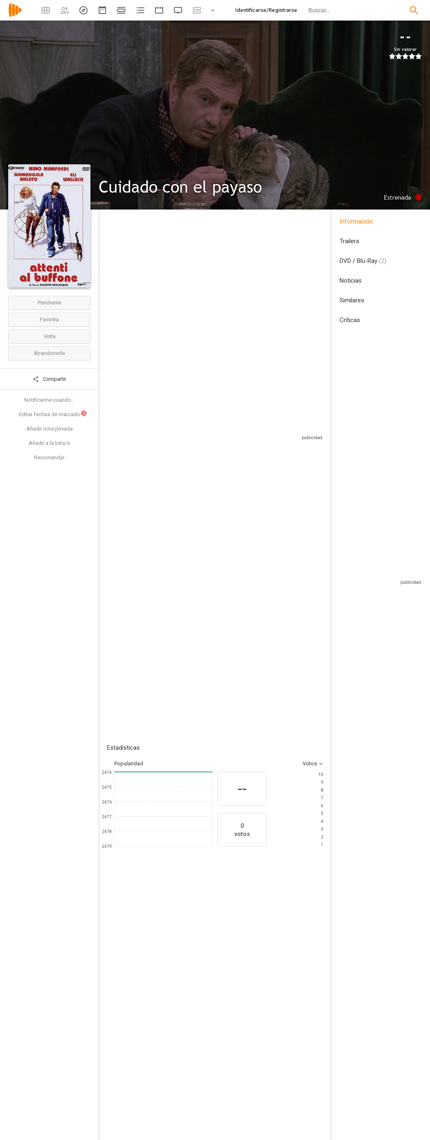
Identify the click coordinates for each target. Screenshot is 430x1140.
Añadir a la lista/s (49, 443)
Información (356, 221)
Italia (112, 277)
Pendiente (49, 302)
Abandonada (49, 353)
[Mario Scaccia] (279, 996)
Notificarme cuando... (49, 400)
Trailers (349, 241)
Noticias (351, 280)
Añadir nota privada (49, 429)
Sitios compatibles (235, 433)
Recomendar (49, 457)
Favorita (49, 319)
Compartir (49, 379)
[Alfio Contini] (168, 1135)
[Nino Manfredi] (131, 996)
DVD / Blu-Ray (363, 261)
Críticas (350, 320)
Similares (352, 300)
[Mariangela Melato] (181, 996)
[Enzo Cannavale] (329, 996)
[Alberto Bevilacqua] (168, 1082)
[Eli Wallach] (230, 996)
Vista (49, 336)
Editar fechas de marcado (53, 413)
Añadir (168, 614)
